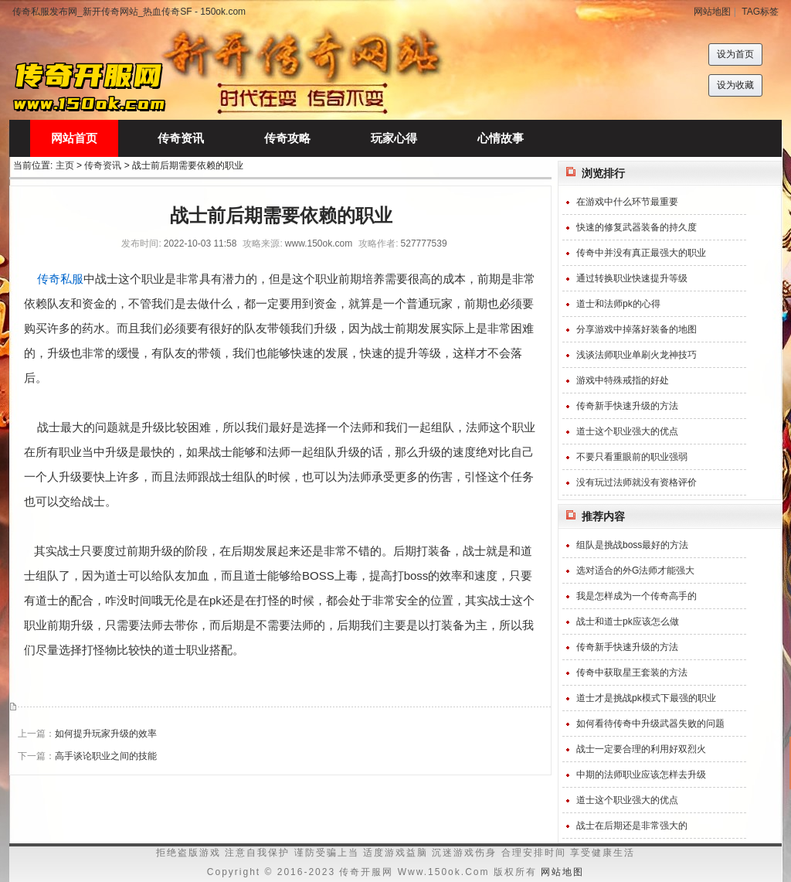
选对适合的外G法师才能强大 (635, 570)
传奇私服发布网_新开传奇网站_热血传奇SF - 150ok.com (129, 11)
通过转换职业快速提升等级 (631, 278)
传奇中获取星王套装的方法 (631, 672)
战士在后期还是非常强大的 (631, 825)
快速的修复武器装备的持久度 (636, 227)
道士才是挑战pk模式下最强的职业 (646, 698)
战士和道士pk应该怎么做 (627, 621)
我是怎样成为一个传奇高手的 (636, 596)
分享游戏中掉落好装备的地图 (636, 329)
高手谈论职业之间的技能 (106, 756)
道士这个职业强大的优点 (627, 431)
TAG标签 (760, 11)
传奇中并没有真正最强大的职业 (641, 252)
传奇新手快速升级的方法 (627, 405)
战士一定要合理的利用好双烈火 (641, 749)
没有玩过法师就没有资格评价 (636, 482)
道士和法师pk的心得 (618, 303)
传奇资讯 (102, 165)
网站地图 (712, 11)
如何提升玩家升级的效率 (106, 733)
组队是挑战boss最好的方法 (632, 545)
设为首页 (735, 54)
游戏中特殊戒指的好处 (622, 380)
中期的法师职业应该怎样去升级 (641, 774)
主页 (65, 165)
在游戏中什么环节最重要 (627, 201)
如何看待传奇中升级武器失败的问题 (650, 723)
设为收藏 (735, 85)
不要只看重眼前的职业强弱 (631, 456)
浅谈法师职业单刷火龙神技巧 (636, 354)
